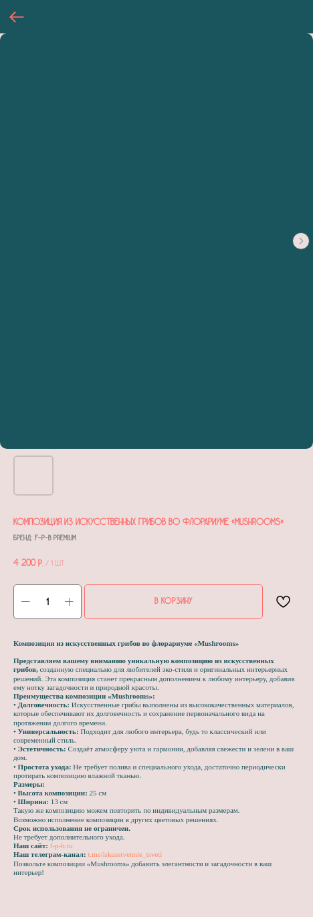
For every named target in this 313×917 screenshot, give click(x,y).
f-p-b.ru (61, 846)
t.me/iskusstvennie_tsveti (125, 854)
